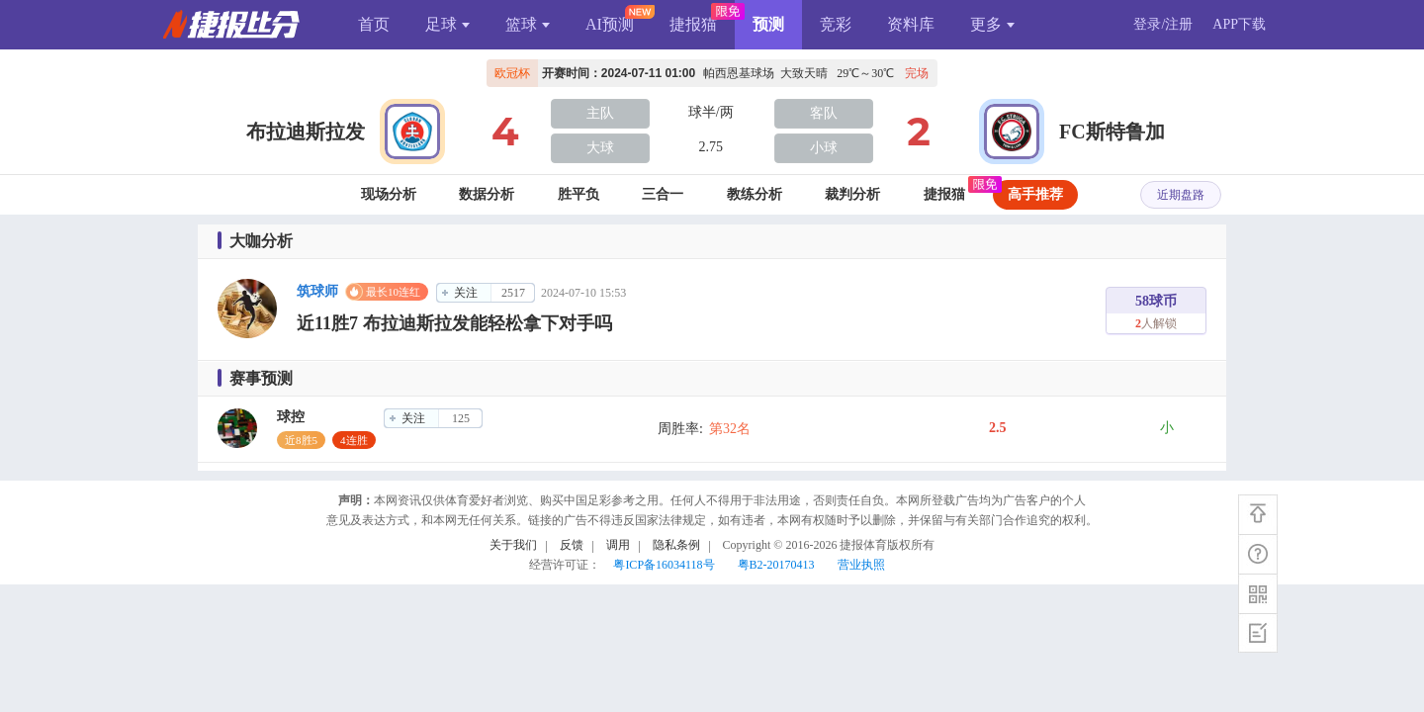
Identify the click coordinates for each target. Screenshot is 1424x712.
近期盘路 (1180, 195)
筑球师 (317, 291)
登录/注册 (1163, 24)
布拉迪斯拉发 (305, 131)
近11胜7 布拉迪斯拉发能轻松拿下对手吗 (454, 323)
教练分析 (754, 194)
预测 (768, 24)
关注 (466, 293)
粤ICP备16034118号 (663, 565)
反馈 (571, 545)
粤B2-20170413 (776, 565)
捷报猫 (693, 24)
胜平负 (578, 194)
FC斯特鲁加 (1112, 131)
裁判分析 (852, 194)
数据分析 (486, 194)
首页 (374, 24)
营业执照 (861, 565)
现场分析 (388, 194)
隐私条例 (676, 545)
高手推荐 (1035, 194)
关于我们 (513, 545)
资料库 (910, 24)
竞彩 (835, 24)
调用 (618, 545)
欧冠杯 (512, 73)
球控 (291, 416)
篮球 (527, 24)
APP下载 (1239, 24)
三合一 (662, 194)
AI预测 (609, 24)
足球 (447, 24)
